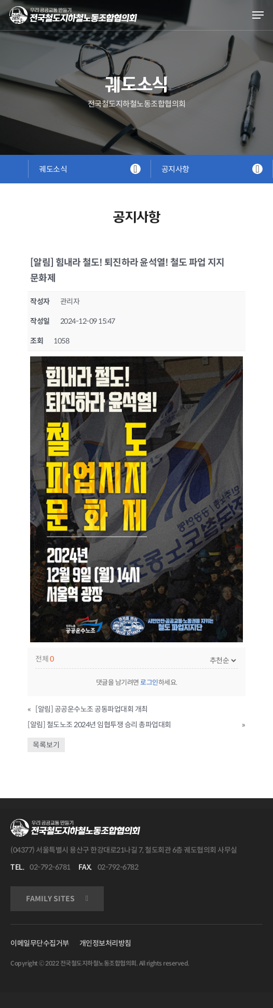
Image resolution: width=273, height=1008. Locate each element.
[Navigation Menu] (258, 15)
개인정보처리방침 (105, 943)
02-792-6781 (50, 867)
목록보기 (46, 745)
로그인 (149, 682)
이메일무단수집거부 (39, 943)
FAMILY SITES (50, 898)
